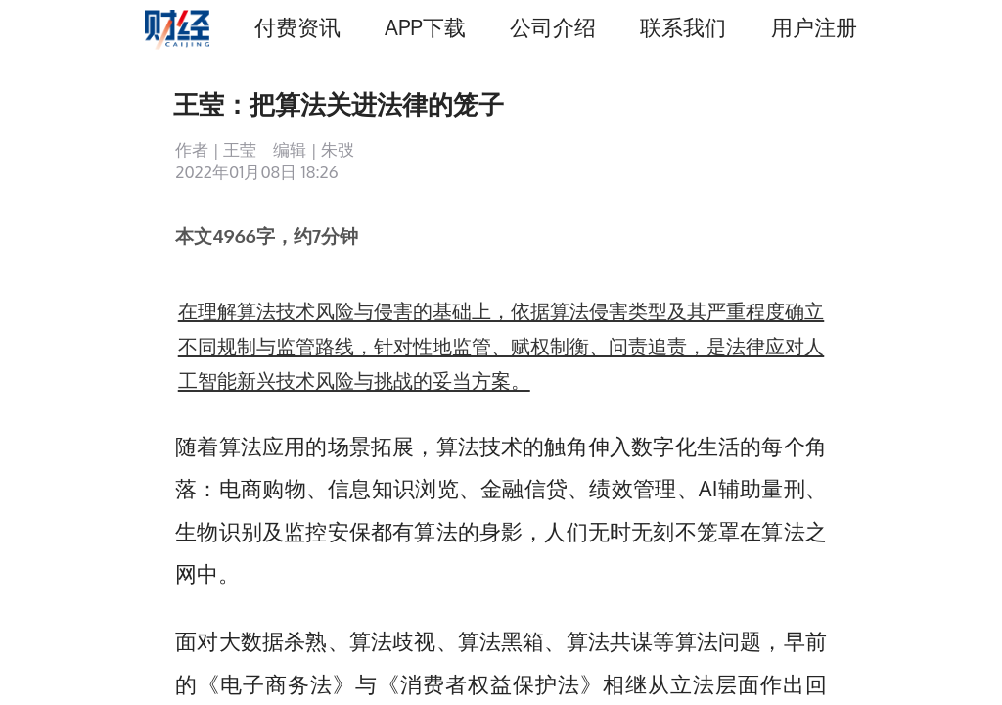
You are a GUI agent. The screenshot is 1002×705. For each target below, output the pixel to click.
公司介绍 (553, 27)
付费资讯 (297, 27)
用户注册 (814, 27)
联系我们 (683, 27)
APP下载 (425, 27)
